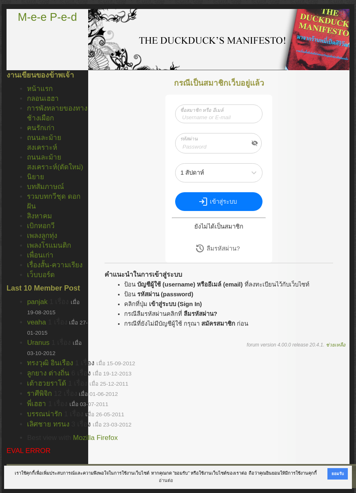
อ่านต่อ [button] (166, 480)
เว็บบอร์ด (41, 275)
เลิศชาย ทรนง (48, 424)
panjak (37, 302)
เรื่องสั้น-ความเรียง (54, 265)
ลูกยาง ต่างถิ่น (48, 373)
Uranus (38, 342)
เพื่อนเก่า (40, 255)
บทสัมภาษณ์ (45, 187)
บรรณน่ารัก (44, 414)
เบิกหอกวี (41, 226)
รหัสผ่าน (189, 139)
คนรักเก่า (41, 128)
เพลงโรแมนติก (49, 245)
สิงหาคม (39, 216)
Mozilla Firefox (95, 438)
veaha (36, 322)
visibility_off (254, 143)
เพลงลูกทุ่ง (42, 236)
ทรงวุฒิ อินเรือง (50, 363)
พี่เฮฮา (36, 404)
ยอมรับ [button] (338, 473)
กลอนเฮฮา (43, 98)
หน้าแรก (40, 89)
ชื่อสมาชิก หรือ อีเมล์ (201, 110)
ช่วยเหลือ (335, 345)
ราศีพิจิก (39, 394)
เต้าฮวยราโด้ (46, 383)
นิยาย (35, 177)
